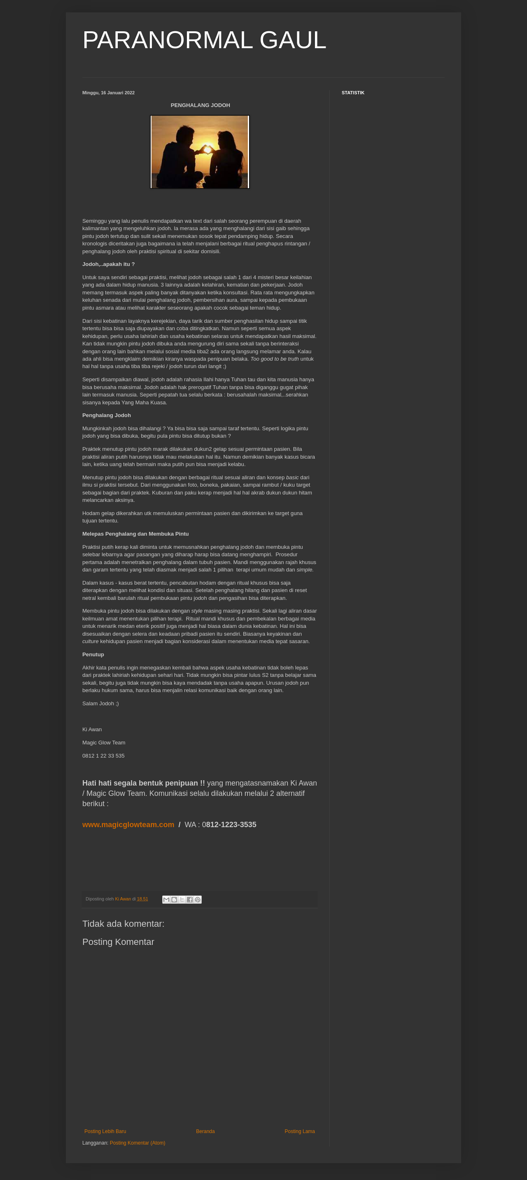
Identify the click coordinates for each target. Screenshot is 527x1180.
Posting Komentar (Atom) (138, 1143)
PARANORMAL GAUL (204, 40)
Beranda (205, 1131)
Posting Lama (300, 1131)
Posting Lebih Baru (105, 1131)
